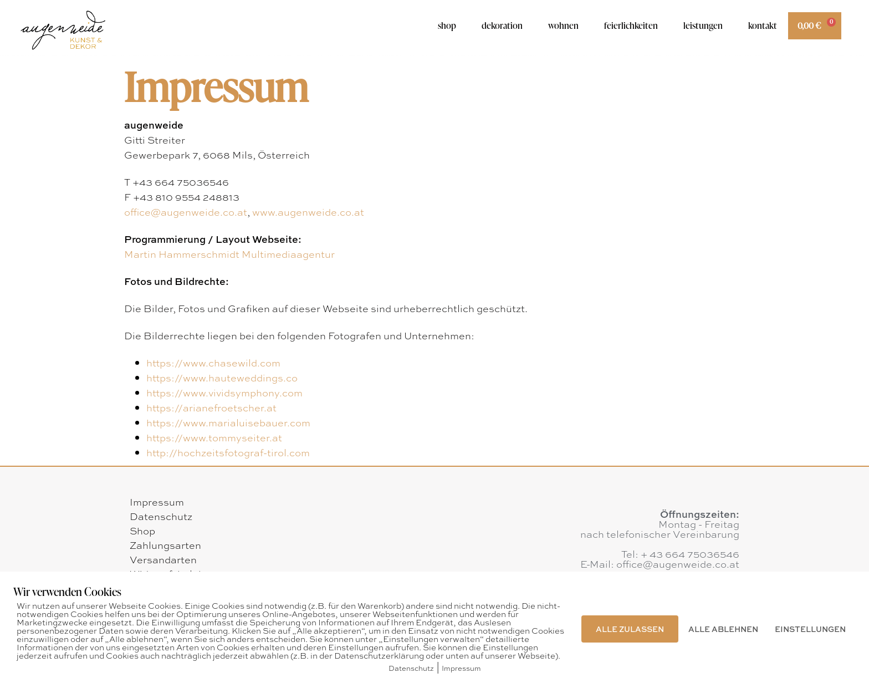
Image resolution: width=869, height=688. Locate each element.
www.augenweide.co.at (308, 212)
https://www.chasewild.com (213, 362)
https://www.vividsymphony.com (224, 392)
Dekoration (502, 25)
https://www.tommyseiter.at (214, 437)
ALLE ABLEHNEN (723, 628)
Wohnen (563, 25)
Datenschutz (161, 516)
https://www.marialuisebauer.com (228, 422)
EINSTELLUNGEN (810, 628)
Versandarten (163, 559)
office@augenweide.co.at (185, 212)
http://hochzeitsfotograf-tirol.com (228, 452)
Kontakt (762, 25)
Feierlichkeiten (631, 25)
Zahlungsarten (165, 545)
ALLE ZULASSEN (630, 628)
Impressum (157, 502)
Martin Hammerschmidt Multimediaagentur (229, 254)
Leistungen (703, 25)
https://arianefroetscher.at (211, 407)
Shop (447, 25)
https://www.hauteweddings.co (222, 377)
